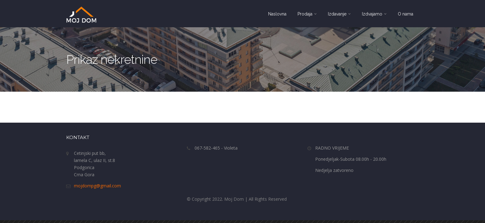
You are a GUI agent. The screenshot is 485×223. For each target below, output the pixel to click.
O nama (405, 13)
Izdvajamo (374, 13)
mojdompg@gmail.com (97, 186)
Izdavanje (339, 13)
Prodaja (307, 13)
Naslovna (277, 13)
